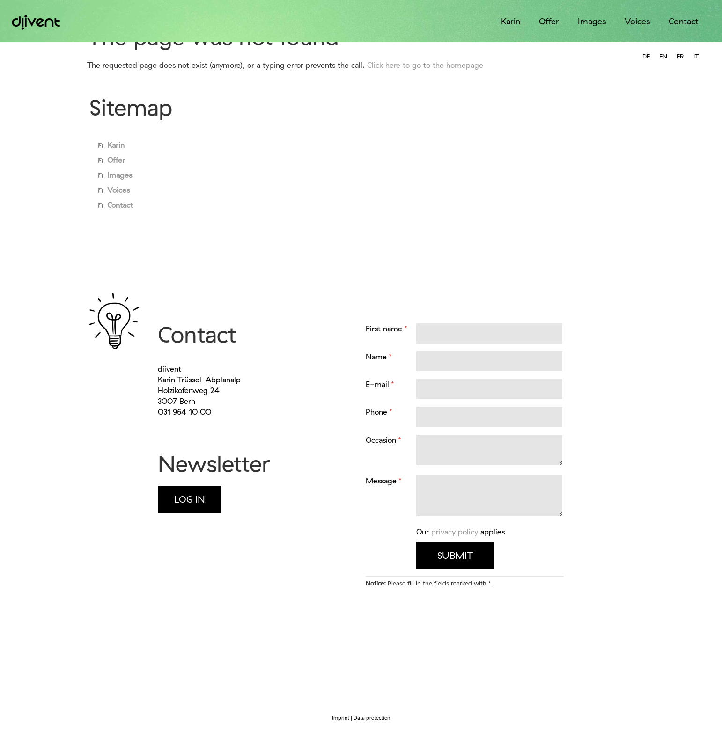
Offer (549, 21)
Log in (189, 499)
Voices (637, 21)
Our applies (460, 531)
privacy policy (454, 531)
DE (646, 56)
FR (680, 56)
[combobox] (663, 56)
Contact (684, 21)
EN (663, 56)
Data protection (372, 718)
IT (696, 56)
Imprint (340, 718)
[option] (646, 56)
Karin (510, 21)
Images (592, 21)
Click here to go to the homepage (425, 65)
